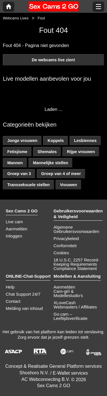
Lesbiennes (85, 140)
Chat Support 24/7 (23, 294)
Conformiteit (65, 245)
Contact (13, 301)
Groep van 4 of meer (61, 173)
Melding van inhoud (24, 308)
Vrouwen (68, 184)
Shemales (47, 151)
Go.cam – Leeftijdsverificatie (71, 316)
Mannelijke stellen (50, 163)
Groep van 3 (19, 173)
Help (10, 287)
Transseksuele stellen (28, 184)
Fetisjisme (17, 151)
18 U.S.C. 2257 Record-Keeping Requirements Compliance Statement (76, 264)
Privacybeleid (66, 238)
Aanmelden (16, 228)
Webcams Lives (16, 18)
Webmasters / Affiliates (75, 306)
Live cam (14, 221)
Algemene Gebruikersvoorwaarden (76, 229)
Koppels (56, 140)
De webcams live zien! (53, 60)
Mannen (15, 163)
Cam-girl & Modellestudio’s (68, 293)
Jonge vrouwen (22, 140)
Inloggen (14, 235)
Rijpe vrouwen (81, 151)
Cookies (61, 252)
